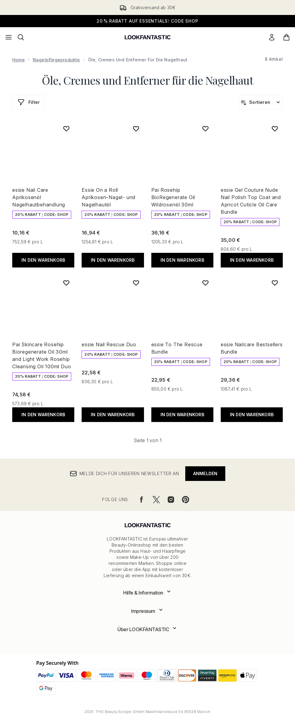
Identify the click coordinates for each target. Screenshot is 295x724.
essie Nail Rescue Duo (109, 344)
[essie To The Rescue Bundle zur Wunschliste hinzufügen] (205, 282)
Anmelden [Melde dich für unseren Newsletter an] (205, 473)
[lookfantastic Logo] (148, 37)
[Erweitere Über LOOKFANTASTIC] (147, 629)
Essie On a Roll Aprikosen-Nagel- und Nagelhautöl (108, 197)
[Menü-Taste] (8, 37)
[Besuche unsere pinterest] (185, 499)
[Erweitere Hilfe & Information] (147, 592)
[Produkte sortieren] (261, 102)
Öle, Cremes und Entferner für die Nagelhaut (147, 80)
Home (18, 59)
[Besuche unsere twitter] (156, 499)
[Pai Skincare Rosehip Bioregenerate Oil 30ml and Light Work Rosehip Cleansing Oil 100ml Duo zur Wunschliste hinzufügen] (66, 282)
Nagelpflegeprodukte (56, 59)
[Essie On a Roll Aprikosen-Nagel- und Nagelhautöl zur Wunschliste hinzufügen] (136, 128)
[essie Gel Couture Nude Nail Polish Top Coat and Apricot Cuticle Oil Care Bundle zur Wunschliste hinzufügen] (274, 128)
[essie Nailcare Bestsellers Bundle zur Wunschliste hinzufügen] (274, 282)
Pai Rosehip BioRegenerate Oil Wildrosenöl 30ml (173, 197)
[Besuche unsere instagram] (171, 499)
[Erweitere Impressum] (147, 611)
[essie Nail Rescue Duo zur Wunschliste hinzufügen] (136, 282)
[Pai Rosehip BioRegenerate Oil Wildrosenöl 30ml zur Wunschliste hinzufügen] (205, 128)
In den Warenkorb (43, 260)
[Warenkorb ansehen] (286, 37)
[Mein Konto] (272, 37)
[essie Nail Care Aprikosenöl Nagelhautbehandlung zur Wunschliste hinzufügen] (66, 128)
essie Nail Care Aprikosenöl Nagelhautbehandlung (38, 197)
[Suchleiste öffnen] (20, 37)
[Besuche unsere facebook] (141, 499)
